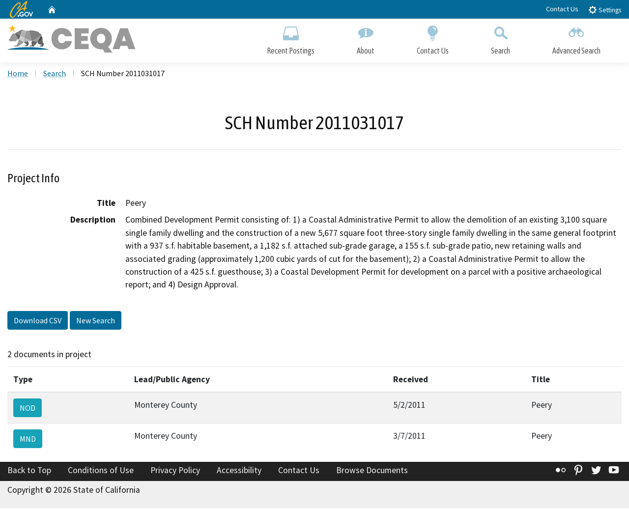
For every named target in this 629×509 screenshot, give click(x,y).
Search (500, 38)
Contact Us (562, 8)
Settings (604, 9)
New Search (95, 321)
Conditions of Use (101, 471)
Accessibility (239, 471)
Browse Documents (372, 471)
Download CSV (37, 321)
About (365, 38)
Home (17, 74)
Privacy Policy (175, 471)
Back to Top (29, 471)
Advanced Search (576, 38)
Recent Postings (290, 38)
